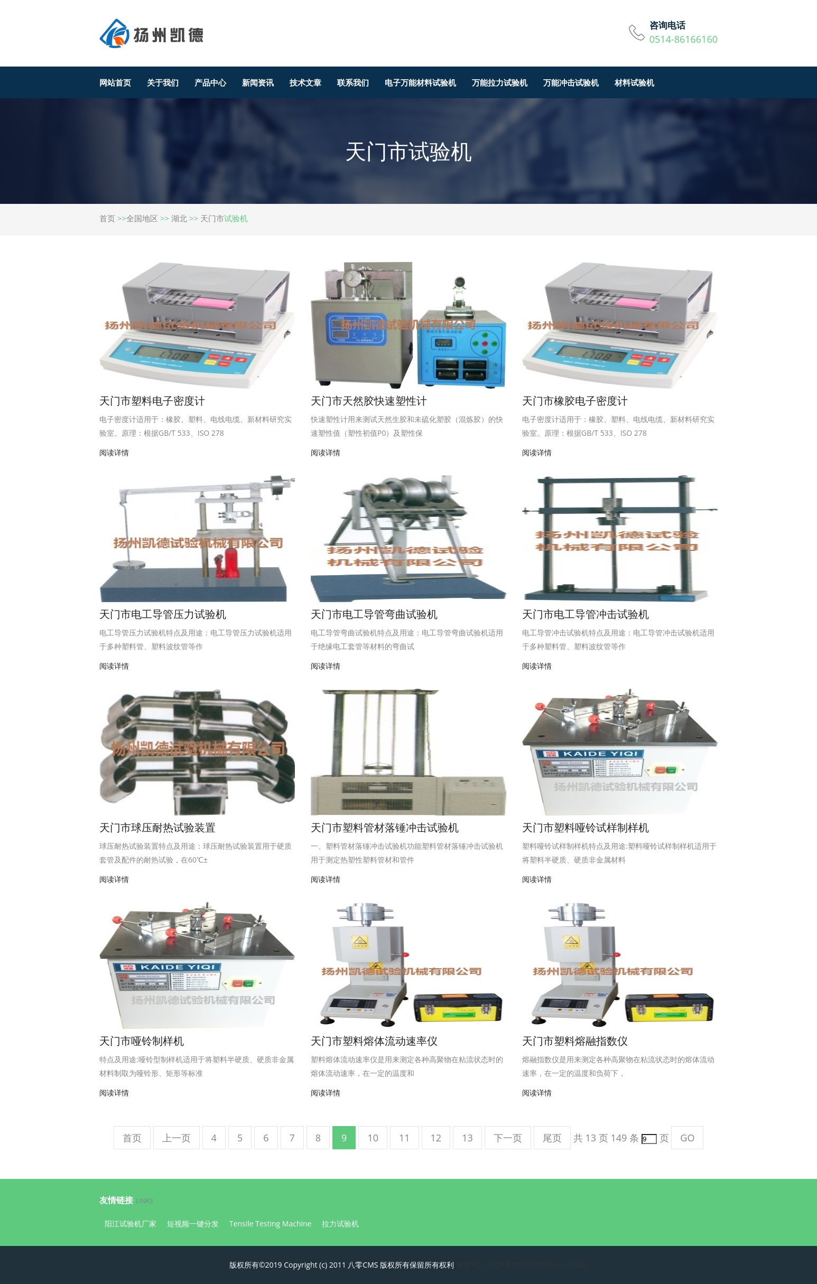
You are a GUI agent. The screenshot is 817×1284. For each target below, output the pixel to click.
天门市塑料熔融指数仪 (575, 1041)
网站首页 (115, 82)
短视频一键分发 (193, 1224)
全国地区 (142, 218)
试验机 (576, 1265)
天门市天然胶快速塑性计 (369, 400)
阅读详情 (114, 452)
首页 (107, 218)
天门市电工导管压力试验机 (162, 614)
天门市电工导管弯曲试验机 (374, 614)
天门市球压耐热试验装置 (157, 827)
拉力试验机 (340, 1224)
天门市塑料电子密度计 (152, 400)
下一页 (508, 1137)
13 (467, 1137)
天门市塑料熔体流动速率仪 (374, 1041)
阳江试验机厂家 (130, 1224)
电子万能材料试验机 (420, 82)
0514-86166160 (683, 39)
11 (404, 1137)
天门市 (212, 218)
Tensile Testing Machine (270, 1224)
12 (436, 1137)
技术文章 (305, 82)
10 (372, 1137)
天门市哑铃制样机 (141, 1041)
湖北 (179, 218)
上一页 (176, 1137)
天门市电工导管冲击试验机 (585, 614)
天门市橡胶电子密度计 (575, 400)
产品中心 (210, 82)
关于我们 (163, 82)
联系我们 (353, 82)
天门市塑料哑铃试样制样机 (585, 827)
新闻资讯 (258, 82)
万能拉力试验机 (499, 82)
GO (687, 1137)
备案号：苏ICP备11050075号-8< (510, 1265)
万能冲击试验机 (571, 82)
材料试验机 (634, 82)
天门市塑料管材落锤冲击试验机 (385, 827)
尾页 (552, 1137)
